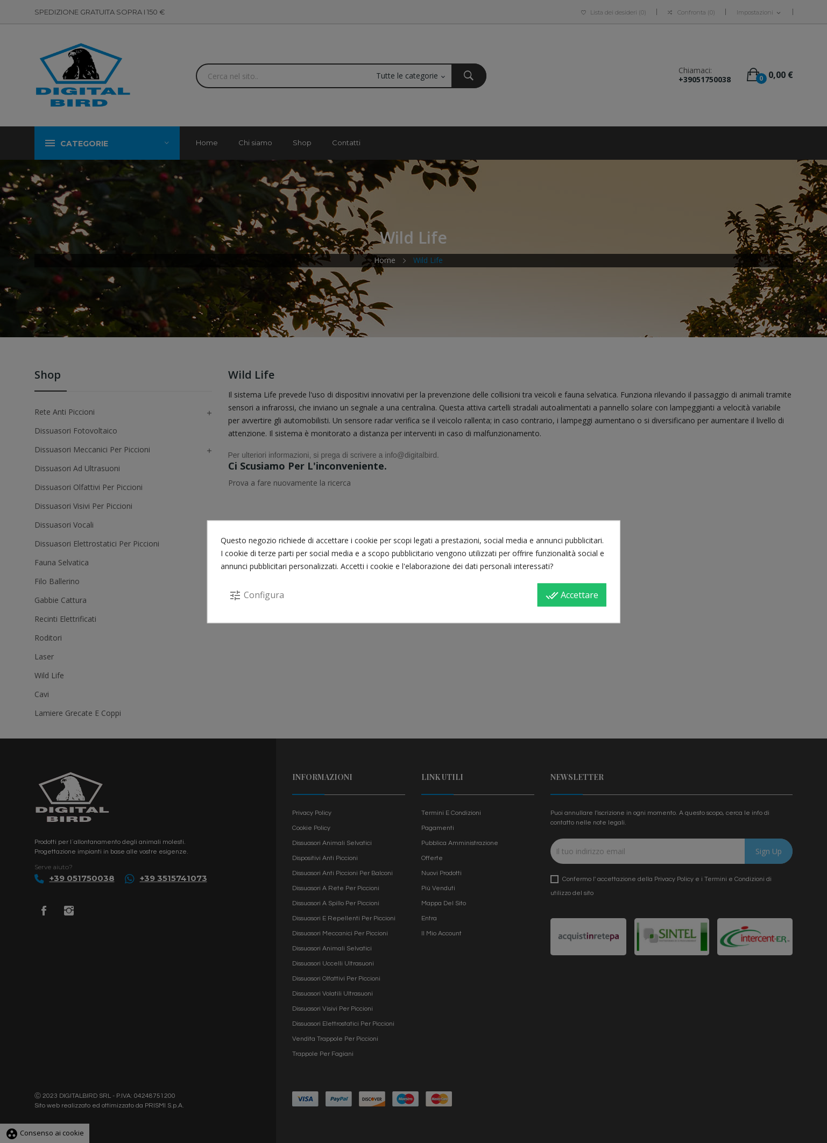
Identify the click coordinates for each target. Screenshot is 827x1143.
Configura (256, 594)
